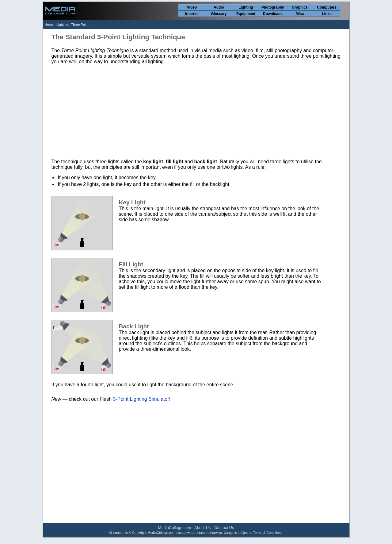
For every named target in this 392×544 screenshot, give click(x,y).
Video (192, 7)
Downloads (273, 14)
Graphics (300, 7)
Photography (272, 7)
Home (49, 24)
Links (326, 14)
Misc (300, 14)
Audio (219, 7)
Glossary (218, 14)
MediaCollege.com (174, 527)
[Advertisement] (196, 112)
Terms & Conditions (267, 532)
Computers (326, 7)
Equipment (245, 14)
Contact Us (224, 527)
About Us (202, 527)
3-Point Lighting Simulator (141, 399)
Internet (192, 14)
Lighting (245, 7)
